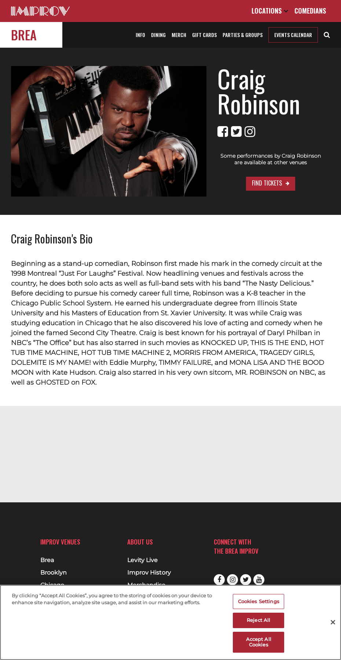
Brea (24, 34)
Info (140, 34)
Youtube (258, 579)
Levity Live (142, 560)
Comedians (310, 10)
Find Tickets (249, 158)
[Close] (333, 622)
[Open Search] (327, 34)
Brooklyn (53, 573)
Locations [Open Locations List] (270, 10)
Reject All (258, 620)
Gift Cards (204, 34)
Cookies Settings (258, 601)
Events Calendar (293, 34)
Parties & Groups (243, 34)
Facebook (219, 579)
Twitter (245, 579)
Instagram (232, 579)
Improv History (149, 573)
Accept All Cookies (258, 642)
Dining (158, 34)
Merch (179, 34)
